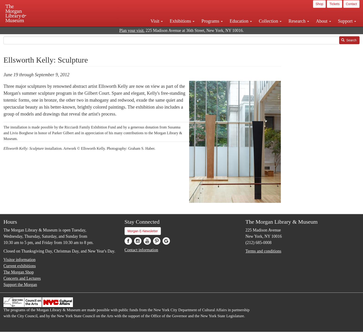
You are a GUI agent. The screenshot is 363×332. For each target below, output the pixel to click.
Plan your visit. (132, 30)
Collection (270, 21)
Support (347, 21)
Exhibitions (182, 21)
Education (241, 21)
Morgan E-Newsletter (143, 231)
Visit (156, 21)
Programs (212, 21)
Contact (351, 4)
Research (298, 21)
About (323, 21)
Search (349, 40)
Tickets (334, 4)
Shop (319, 4)
